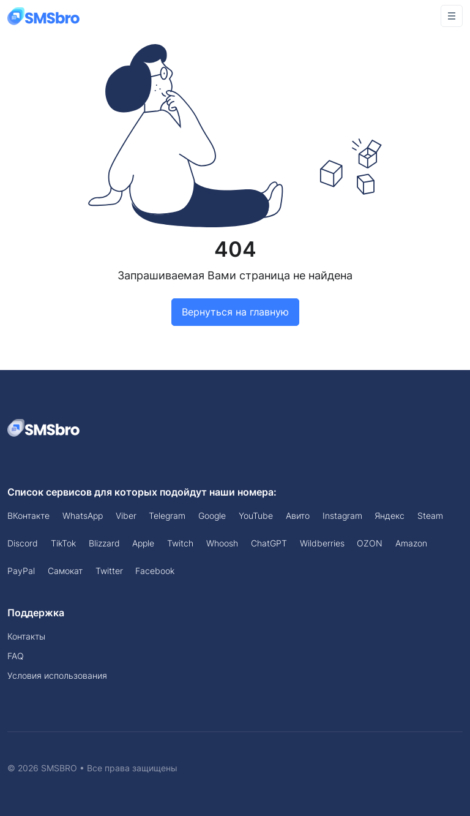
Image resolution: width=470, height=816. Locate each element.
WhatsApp (82, 515)
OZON (369, 543)
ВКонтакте (28, 515)
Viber (126, 515)
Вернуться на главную (235, 312)
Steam (430, 515)
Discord (22, 543)
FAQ (15, 656)
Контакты (26, 636)
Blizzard (104, 543)
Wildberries (322, 543)
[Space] (44, 427)
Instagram (342, 515)
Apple (143, 543)
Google (212, 515)
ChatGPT (269, 543)
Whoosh (222, 543)
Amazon (411, 543)
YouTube (256, 515)
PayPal (21, 570)
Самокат (65, 570)
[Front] (44, 15)
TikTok (63, 543)
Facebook (154, 570)
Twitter (109, 570)
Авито (298, 515)
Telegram (167, 515)
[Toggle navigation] (452, 16)
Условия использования (57, 675)
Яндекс (390, 515)
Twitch (180, 543)
